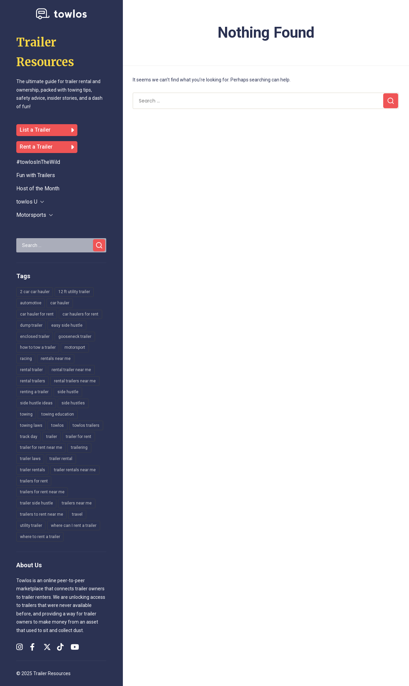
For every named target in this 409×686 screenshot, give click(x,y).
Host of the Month (37, 188)
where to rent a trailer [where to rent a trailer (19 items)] (40, 536)
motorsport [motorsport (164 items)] (74, 347)
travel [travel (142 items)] (77, 514)
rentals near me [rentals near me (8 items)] (56, 358)
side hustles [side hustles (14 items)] (73, 403)
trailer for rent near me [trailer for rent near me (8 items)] (41, 447)
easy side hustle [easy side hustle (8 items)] (66, 325)
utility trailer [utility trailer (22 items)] (31, 525)
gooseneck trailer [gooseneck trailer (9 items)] (74, 336)
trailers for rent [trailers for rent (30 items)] (34, 481)
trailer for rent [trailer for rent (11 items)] (78, 436)
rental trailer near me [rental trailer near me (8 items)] (71, 369)
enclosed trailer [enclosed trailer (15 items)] (35, 336)
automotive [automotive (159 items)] (30, 303)
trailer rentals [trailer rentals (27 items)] (32, 470)
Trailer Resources (52, 673)
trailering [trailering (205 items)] (79, 447)
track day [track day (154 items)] (28, 436)
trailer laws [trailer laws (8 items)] (30, 458)
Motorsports (31, 215)
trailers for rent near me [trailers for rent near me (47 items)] (42, 492)
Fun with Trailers (35, 175)
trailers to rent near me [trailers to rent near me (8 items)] (41, 514)
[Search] (99, 245)
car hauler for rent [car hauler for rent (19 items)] (37, 314)
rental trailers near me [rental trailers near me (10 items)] (75, 381)
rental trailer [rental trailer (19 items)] (31, 369)
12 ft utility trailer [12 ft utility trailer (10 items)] (74, 291)
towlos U (26, 201)
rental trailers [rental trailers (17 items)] (32, 381)
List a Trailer (47, 130)
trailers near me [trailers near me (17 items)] (77, 503)
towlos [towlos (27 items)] (57, 425)
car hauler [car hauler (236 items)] (59, 303)
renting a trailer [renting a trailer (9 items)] (34, 391)
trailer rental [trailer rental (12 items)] (61, 458)
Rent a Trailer (47, 147)
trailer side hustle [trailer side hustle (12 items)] (36, 503)
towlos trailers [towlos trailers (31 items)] (86, 425)
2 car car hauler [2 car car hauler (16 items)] (35, 291)
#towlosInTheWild (38, 162)
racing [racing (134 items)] (26, 358)
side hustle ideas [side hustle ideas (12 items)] (36, 403)
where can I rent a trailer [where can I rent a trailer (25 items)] (73, 525)
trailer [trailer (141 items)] (51, 436)
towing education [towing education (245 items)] (57, 414)
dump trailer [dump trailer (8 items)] (31, 325)
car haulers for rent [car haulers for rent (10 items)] (80, 314)
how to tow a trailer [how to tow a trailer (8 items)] (38, 347)
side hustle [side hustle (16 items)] (67, 391)
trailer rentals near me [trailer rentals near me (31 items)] (75, 470)
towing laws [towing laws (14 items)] (31, 425)
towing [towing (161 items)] (26, 414)
